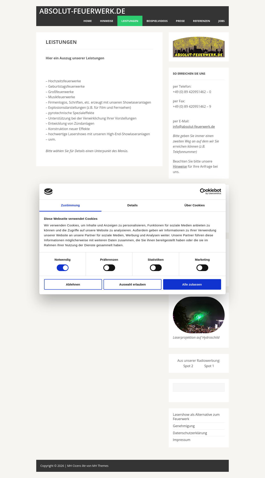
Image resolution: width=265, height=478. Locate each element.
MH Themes (100, 466)
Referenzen (201, 21)
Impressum (181, 439)
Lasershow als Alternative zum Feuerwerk (196, 416)
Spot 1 (209, 366)
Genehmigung (184, 426)
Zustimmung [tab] (70, 205)
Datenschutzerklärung (190, 433)
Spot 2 (188, 366)
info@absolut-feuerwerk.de (194, 126)
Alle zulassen (192, 284)
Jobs (221, 21)
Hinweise (106, 21)
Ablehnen (73, 284)
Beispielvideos (157, 21)
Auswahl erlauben (132, 284)
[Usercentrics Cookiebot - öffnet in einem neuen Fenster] (203, 191)
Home (87, 21)
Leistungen (130, 21)
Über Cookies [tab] (194, 205)
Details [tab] (132, 205)
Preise (180, 21)
